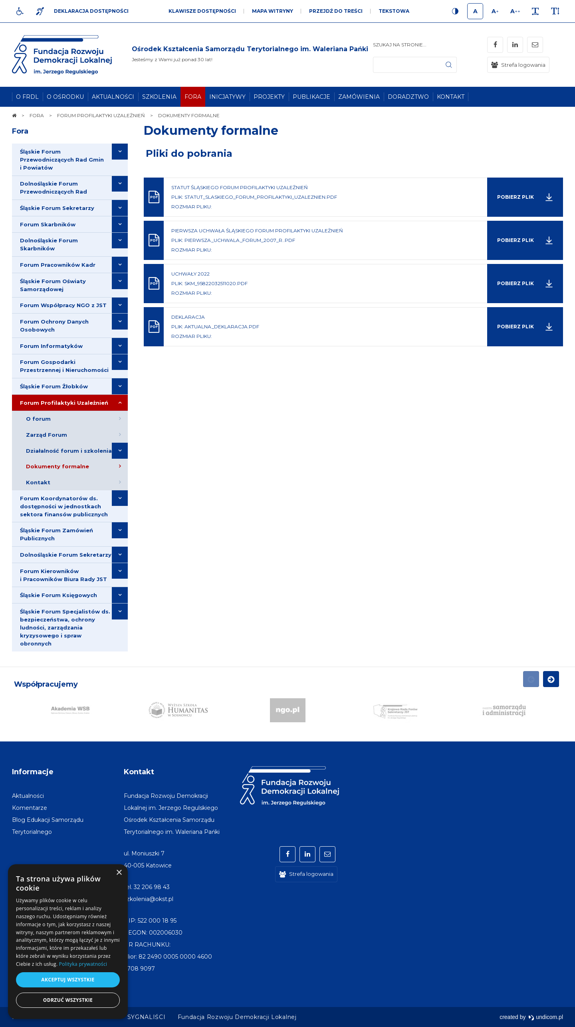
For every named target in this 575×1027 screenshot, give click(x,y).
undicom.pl (545, 1017)
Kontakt (139, 771)
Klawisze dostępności (202, 11)
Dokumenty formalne (211, 130)
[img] (250, 54)
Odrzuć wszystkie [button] (68, 1000)
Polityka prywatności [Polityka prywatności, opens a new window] (83, 964)
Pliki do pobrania (189, 153)
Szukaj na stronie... (399, 45)
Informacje (33, 771)
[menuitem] (27, 97)
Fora (20, 131)
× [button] (119, 873)
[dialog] (68, 941)
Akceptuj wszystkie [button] (67, 979)
